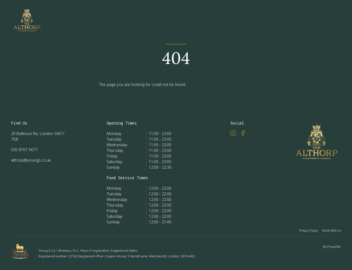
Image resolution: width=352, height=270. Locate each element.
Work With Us (331, 230)
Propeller (334, 247)
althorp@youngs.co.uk (31, 160)
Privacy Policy (308, 230)
